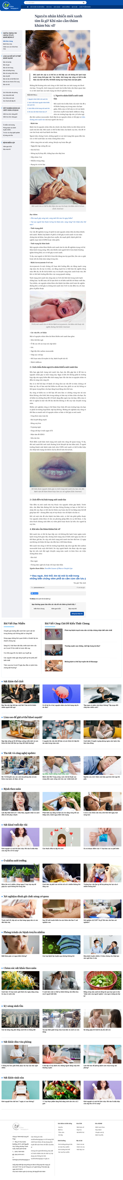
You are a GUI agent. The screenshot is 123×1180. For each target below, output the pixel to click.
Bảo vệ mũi (6, 84)
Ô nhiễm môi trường (9, 125)
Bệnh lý (60, 1130)
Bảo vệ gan (6, 65)
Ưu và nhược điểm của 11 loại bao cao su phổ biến (101, 849)
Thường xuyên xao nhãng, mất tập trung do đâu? (82, 646)
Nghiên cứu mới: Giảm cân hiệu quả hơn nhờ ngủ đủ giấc (102, 778)
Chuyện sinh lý (99, 1132)
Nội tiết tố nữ (80, 1132)
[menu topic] (21, 44)
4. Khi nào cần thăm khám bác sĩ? (37, 112)
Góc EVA (49, 7)
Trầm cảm (61, 1132)
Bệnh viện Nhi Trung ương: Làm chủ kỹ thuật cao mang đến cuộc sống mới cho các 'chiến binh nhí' (60, 778)
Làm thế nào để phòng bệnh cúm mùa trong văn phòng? (100, 1067)
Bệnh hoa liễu (99, 1135)
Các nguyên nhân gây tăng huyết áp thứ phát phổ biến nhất (20, 659)
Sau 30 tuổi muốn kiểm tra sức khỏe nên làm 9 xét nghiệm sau (60, 921)
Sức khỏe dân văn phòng (10, 92)
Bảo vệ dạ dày (7, 62)
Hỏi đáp (60, 1135)
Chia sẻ (34, 593)
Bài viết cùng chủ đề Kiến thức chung (67, 623)
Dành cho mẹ (81, 1147)
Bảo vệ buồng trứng (8, 70)
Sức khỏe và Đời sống (37, 7)
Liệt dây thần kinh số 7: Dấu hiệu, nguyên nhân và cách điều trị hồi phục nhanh (20, 814)
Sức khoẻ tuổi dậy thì (9, 101)
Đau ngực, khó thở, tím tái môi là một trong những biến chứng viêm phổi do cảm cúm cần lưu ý (58, 577)
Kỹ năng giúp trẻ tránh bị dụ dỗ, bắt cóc (97, 1030)
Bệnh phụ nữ (80, 1127)
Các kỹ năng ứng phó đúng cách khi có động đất (18, 1030)
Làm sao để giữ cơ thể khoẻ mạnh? (12, 57)
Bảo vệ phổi (6, 76)
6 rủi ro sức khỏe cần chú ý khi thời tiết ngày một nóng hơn (101, 814)
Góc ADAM (57, 7)
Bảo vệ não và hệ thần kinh (11, 79)
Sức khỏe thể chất (8, 95)
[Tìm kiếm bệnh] (83, 2)
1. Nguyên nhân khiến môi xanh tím (37, 99)
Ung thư (60, 1127)
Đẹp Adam (98, 1130)
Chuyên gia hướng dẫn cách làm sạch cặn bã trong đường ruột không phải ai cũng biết (19, 632)
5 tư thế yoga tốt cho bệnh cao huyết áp (17, 653)
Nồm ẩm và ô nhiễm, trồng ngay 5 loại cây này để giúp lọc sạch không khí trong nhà (19, 885)
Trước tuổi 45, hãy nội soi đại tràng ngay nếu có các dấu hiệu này (20, 921)
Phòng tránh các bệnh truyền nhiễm (9, 129)
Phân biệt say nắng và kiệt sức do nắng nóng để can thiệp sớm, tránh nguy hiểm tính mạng (61, 814)
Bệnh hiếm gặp (9, 142)
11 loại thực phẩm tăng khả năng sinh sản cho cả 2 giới (60, 1102)
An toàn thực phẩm (63, 1147)
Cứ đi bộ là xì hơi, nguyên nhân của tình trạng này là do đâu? (60, 706)
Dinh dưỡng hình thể (64, 1149)
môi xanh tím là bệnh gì (43, 599)
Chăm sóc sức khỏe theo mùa (10, 48)
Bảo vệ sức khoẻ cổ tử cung (11, 81)
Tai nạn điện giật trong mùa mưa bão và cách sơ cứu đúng (61, 1031)
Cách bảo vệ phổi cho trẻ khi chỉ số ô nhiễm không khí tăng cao (61, 885)
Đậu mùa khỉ (7, 149)
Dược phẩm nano (85, 7)
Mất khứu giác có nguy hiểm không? (14, 956)
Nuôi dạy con (80, 1149)
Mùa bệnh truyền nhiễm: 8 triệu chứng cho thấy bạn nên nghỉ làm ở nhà (101, 957)
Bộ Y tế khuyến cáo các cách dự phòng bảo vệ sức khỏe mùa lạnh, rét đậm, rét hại (19, 778)
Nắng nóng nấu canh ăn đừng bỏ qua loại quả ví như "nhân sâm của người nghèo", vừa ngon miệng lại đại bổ (102, 994)
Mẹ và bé (74, 7)
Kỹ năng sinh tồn (8, 135)
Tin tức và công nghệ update (11, 132)
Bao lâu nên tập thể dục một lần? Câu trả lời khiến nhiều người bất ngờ (19, 706)
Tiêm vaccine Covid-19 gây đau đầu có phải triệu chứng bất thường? (20, 666)
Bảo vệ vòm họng (8, 67)
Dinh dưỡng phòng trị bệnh (65, 1144)
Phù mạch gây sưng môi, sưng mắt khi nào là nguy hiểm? (52, 218)
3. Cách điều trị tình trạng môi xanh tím (38, 108)
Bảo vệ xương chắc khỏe (10, 73)
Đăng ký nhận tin (77, 613)
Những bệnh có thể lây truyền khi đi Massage (81, 662)
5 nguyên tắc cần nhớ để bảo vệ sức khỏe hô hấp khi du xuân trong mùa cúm (61, 742)
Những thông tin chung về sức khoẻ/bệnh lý (10, 35)
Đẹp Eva (79, 1130)
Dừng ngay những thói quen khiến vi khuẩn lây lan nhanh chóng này (21, 639)
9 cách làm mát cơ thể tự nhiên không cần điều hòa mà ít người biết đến (60, 993)
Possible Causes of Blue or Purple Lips (59, 568)
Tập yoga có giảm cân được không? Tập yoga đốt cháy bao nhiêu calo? (101, 706)
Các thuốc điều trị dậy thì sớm (53, 849)
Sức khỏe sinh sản (8, 98)
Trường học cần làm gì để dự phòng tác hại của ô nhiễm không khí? (101, 885)
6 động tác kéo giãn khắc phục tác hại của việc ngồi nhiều (20, 1067)
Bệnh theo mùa (7, 44)
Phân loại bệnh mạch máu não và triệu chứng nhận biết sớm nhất (88, 630)
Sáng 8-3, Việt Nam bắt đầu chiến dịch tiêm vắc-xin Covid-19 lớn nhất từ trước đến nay (20, 647)
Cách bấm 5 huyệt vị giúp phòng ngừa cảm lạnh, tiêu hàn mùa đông (102, 742)
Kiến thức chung (8, 41)
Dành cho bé (80, 1144)
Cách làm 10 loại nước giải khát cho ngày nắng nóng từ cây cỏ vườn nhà (20, 993)
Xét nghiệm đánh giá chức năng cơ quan (11, 109)
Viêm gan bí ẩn (7, 146)
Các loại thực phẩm (64, 1152)
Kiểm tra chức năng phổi (10, 114)
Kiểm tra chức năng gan (10, 117)
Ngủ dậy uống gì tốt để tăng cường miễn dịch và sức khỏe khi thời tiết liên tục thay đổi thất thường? (20, 742)
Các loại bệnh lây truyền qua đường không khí (58, 956)
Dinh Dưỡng (66, 7)
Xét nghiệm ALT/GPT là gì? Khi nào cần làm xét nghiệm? (100, 921)
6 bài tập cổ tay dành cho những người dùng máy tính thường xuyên (61, 1067)
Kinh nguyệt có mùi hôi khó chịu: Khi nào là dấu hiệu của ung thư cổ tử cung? (20, 850)
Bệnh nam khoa (100, 1127)
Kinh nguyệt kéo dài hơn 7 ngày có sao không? (18, 1101)
